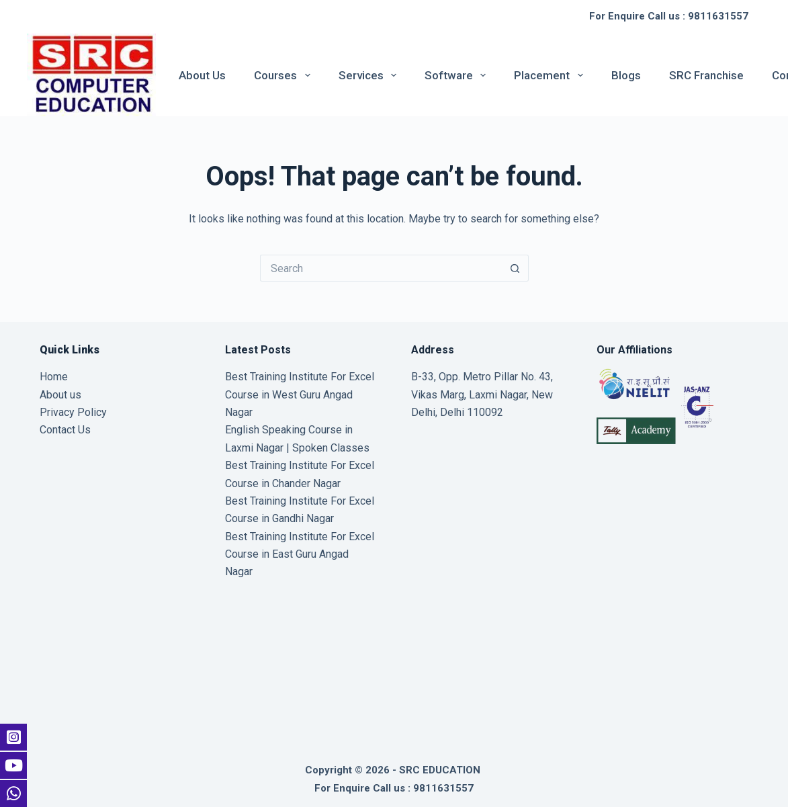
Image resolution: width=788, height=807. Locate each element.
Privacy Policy (73, 412)
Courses (284, 75)
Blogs (626, 75)
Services (370, 75)
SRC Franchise (706, 75)
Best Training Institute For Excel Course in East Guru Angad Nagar (299, 554)
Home (54, 376)
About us (202, 75)
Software (458, 75)
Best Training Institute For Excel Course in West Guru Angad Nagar (299, 394)
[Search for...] (381, 268)
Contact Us (65, 429)
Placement (551, 75)
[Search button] (515, 268)
